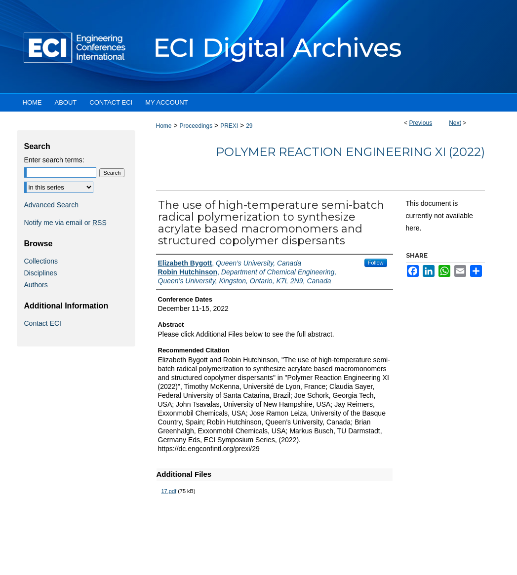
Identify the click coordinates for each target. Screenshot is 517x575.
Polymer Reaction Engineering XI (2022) (350, 152)
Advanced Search (51, 205)
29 (249, 125)
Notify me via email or (65, 223)
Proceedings (195, 125)
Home (164, 125)
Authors (36, 285)
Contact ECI (42, 323)
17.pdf (169, 491)
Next (455, 122)
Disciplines (40, 273)
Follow (376, 263)
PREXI (229, 125)
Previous (420, 122)
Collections (41, 261)
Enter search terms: (54, 160)
